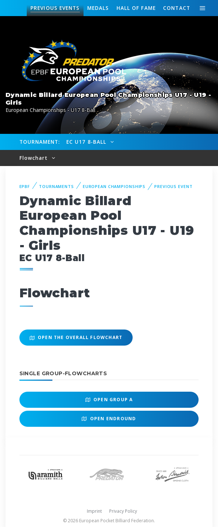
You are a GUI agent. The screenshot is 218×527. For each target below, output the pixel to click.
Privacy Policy (123, 511)
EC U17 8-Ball (87, 141)
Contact (176, 7)
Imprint (94, 511)
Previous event (173, 186)
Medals (98, 7)
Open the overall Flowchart (76, 337)
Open (109, 399)
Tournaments (56, 186)
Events (55, 8)
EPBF (24, 186)
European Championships (114, 186)
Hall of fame (136, 7)
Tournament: (39, 141)
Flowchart (34, 157)
